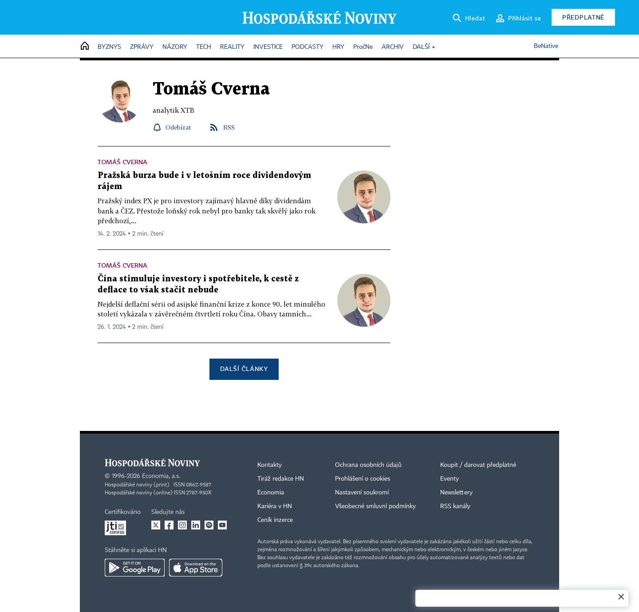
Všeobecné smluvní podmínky (375, 506)
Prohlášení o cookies (362, 479)
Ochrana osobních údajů (368, 465)
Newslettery (456, 493)
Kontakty (269, 465)
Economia (270, 493)
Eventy (449, 479)
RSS (229, 127)
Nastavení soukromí (362, 493)
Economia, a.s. (161, 476)
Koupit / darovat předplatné (478, 465)
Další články (244, 368)
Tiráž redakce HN (280, 479)
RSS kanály (455, 506)
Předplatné (583, 17)
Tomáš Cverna (122, 162)
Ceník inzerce (275, 520)
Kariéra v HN (274, 506)
